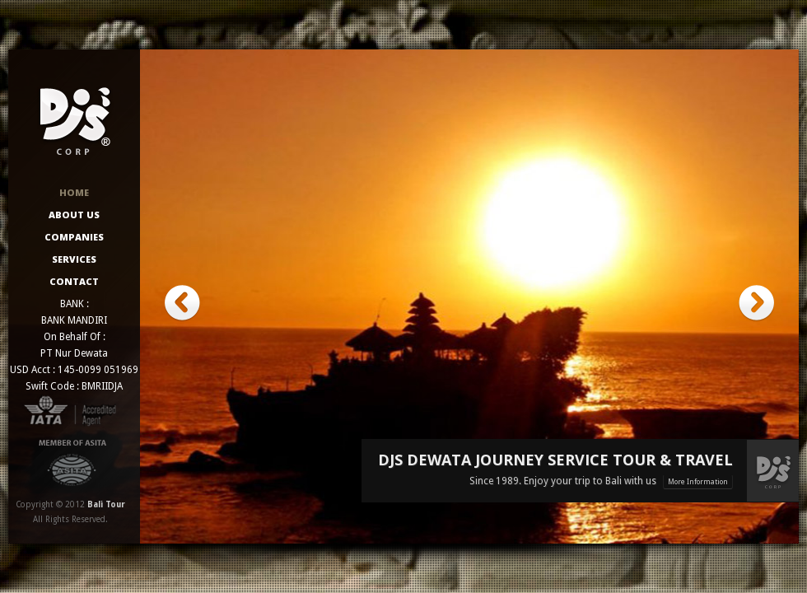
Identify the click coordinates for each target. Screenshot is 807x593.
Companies (74, 237)
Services (74, 259)
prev (182, 303)
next (756, 303)
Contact (74, 281)
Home (74, 192)
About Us (74, 214)
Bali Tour (106, 504)
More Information (698, 482)
